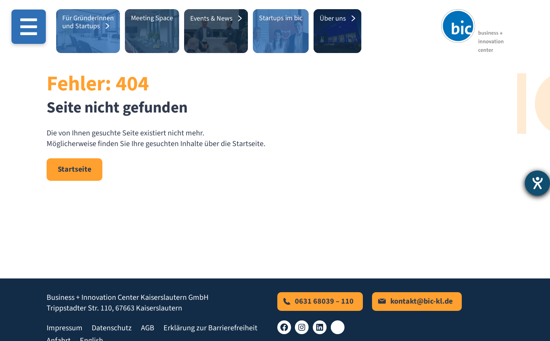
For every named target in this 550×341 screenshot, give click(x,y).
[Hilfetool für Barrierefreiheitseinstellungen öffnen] (537, 183)
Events (199, 18)
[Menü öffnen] (28, 26)
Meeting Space (152, 18)
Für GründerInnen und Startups (88, 22)
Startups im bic (280, 18)
